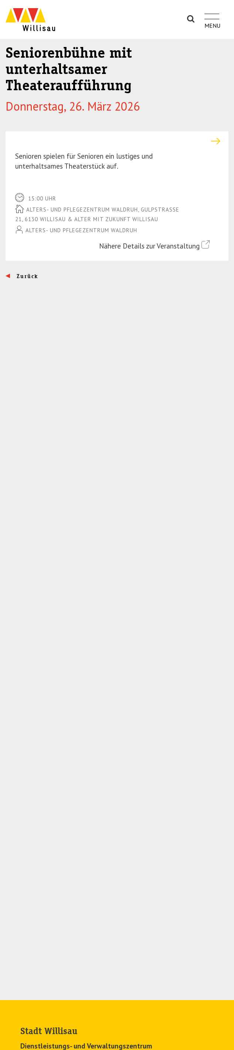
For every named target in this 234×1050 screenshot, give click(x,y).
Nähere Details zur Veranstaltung (154, 245)
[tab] (117, 141)
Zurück (26, 276)
